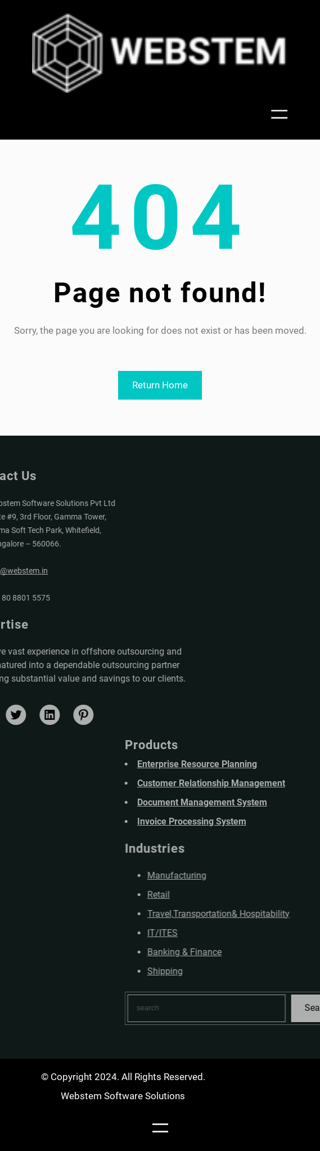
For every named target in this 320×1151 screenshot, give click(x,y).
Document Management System (234, 802)
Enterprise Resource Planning (229, 764)
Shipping (197, 971)
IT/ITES (194, 933)
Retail (190, 894)
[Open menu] (281, 114)
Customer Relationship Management (243, 783)
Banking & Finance (216, 952)
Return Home (160, 385)
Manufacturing (208, 875)
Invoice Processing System (223, 821)
